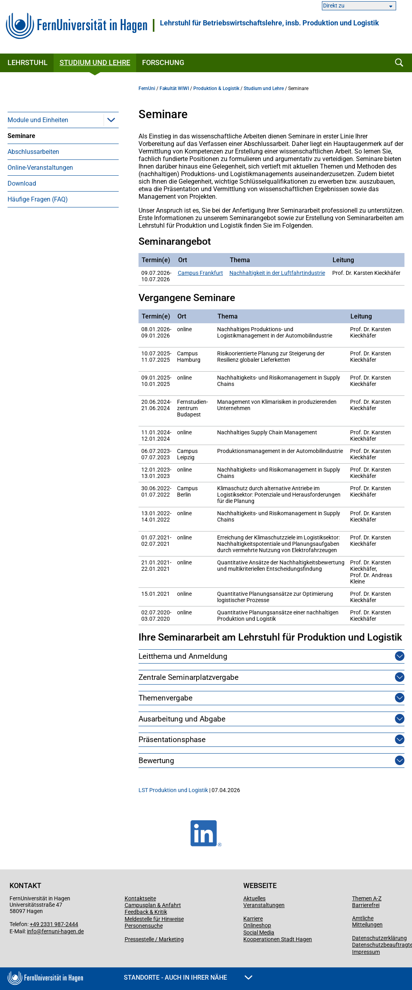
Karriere (253, 918)
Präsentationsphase (172, 739)
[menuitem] (63, 120)
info (32, 931)
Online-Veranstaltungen (40, 167)
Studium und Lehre (95, 62)
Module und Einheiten (38, 120)
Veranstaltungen (264, 905)
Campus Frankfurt (200, 273)
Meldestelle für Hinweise (154, 919)
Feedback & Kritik (146, 912)
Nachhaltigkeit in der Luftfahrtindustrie (277, 273)
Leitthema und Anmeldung (183, 656)
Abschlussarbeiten (33, 151)
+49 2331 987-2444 (54, 924)
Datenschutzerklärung (379, 938)
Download (22, 183)
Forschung (163, 62)
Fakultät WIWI (174, 88)
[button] (111, 119)
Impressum (366, 952)
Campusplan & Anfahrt (153, 905)
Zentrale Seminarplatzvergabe (189, 677)
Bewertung (156, 760)
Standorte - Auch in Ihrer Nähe (188, 977)
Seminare (21, 136)
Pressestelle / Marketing (154, 939)
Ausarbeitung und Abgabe (182, 718)
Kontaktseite (140, 898)
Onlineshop (257, 925)
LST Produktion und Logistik (173, 790)
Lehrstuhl (28, 62)
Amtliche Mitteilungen (367, 921)
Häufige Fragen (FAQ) (38, 199)
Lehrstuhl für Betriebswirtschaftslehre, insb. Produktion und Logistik (269, 23)
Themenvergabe (166, 697)
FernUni (147, 88)
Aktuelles (254, 898)
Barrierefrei (365, 905)
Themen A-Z (366, 898)
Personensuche (144, 926)
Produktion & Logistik (216, 88)
